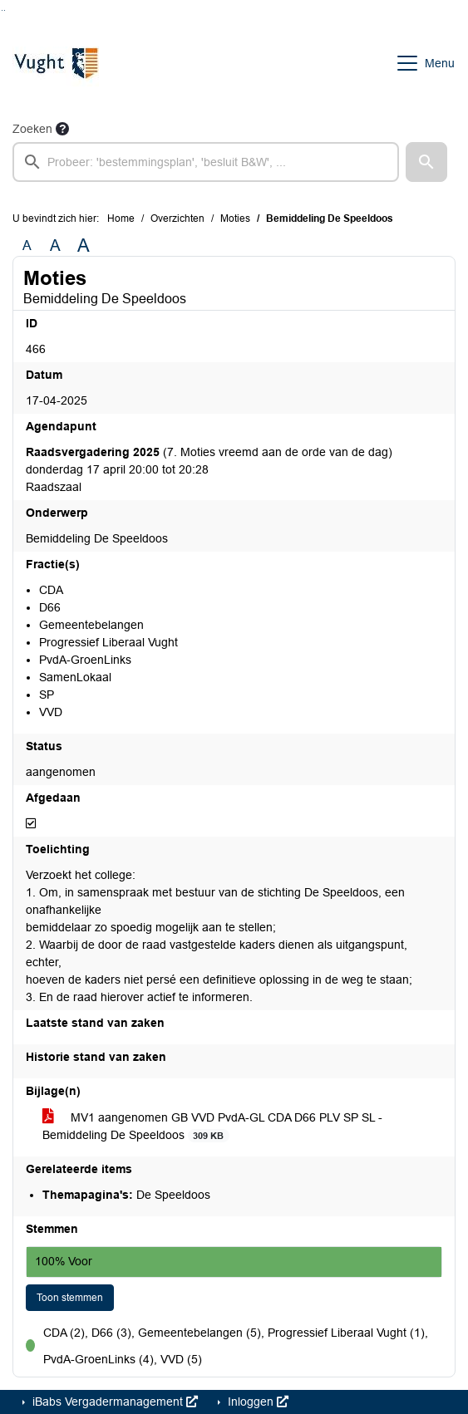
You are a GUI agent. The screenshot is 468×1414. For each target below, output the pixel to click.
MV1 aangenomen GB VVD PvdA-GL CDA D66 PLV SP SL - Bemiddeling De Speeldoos (212, 1126)
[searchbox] (205, 162)
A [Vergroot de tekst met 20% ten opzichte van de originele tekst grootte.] (55, 245)
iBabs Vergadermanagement (113, 1401)
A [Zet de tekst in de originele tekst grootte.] (27, 245)
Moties (235, 218)
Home (121, 218)
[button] (426, 162)
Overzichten (177, 218)
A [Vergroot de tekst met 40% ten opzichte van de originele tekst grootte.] (83, 246)
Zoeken (32, 128)
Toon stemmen (70, 1298)
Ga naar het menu (4, 10)
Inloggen (256, 1401)
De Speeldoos (126, 1194)
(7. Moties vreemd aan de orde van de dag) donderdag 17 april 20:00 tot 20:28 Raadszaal (209, 469)
